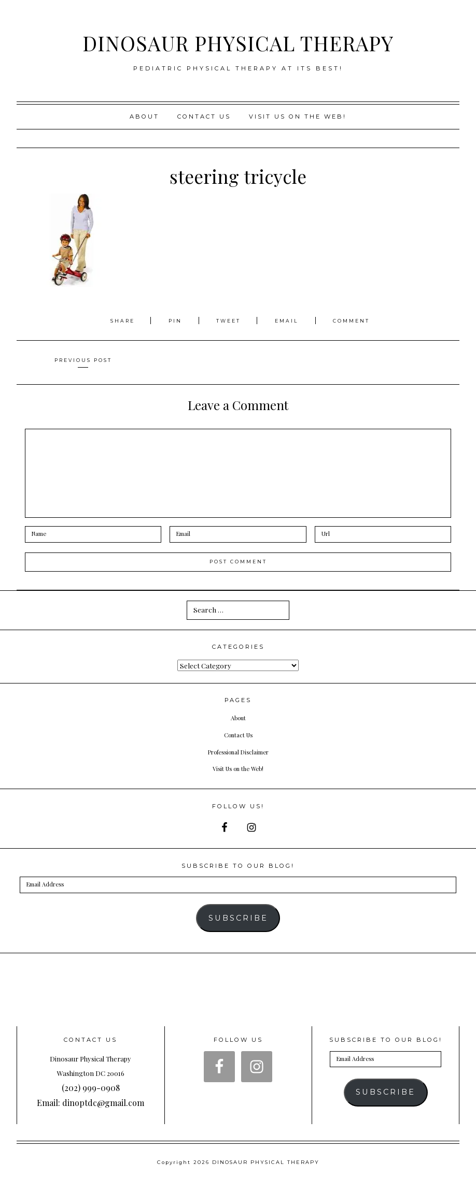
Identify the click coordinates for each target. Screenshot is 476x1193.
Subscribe (238, 918)
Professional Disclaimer (238, 751)
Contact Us (204, 116)
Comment (357, 320)
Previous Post (83, 359)
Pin (171, 320)
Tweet (229, 320)
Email (289, 320)
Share (117, 320)
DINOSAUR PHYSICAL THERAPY (238, 40)
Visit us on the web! (297, 116)
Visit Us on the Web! (238, 768)
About (144, 116)
